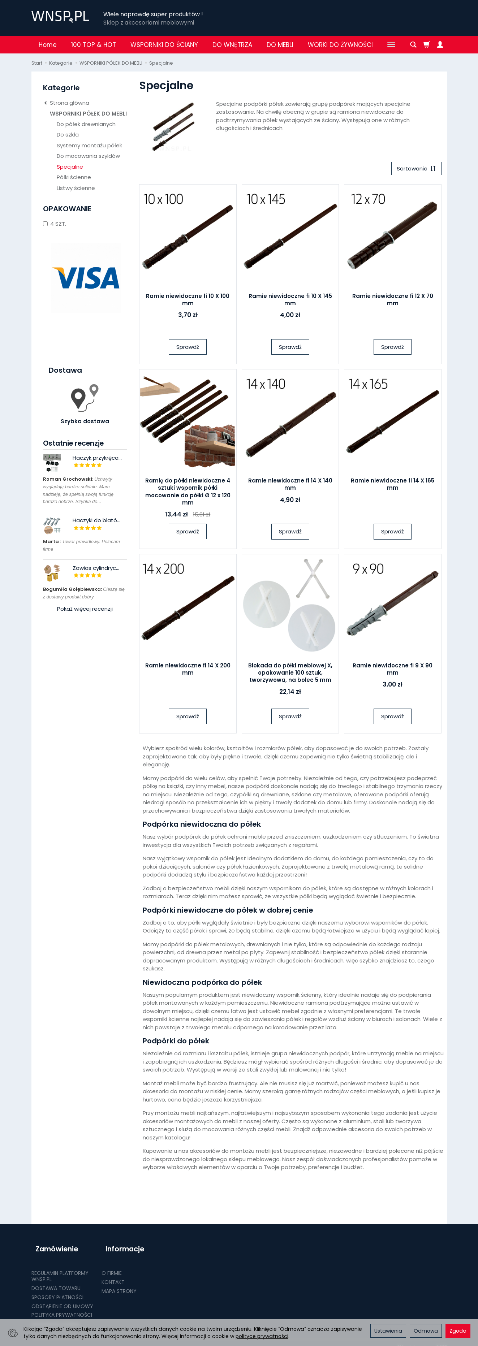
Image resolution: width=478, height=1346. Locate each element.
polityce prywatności (262, 1336)
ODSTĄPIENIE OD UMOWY (62, 1298)
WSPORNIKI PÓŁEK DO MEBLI (88, 113)
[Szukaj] (413, 44)
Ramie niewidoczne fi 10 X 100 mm (187, 301)
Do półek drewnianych (86, 124)
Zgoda (457, 1330)
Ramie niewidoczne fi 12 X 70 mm (392, 301)
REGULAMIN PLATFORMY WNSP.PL (60, 1268)
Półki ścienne (74, 177)
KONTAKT (113, 1274)
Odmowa (426, 1330)
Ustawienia (388, 1330)
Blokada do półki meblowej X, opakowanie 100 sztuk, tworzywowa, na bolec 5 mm (290, 674)
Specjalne (70, 166)
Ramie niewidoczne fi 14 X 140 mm (290, 486)
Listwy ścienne (76, 188)
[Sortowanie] (414, 169)
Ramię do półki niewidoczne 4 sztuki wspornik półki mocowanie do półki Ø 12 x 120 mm (188, 493)
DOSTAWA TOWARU (56, 1280)
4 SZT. (54, 224)
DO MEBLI (280, 44)
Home (48, 44)
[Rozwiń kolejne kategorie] (391, 44)
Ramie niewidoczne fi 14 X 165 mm (392, 486)
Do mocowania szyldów (88, 156)
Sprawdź (187, 348)
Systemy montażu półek (89, 145)
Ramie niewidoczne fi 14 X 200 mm (188, 670)
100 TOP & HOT (93, 44)
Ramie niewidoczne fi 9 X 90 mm (392, 670)
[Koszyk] (427, 44)
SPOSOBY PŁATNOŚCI (57, 1289)
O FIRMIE (112, 1265)
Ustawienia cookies (55, 1316)
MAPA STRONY (119, 1282)
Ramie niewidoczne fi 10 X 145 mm (290, 301)
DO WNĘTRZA (232, 44)
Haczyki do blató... (96, 520)
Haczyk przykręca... (97, 458)
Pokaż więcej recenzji (85, 609)
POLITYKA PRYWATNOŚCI (61, 1307)
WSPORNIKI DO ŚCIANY (164, 44)
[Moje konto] (440, 44)
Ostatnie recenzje (73, 443)
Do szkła (68, 134)
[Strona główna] (60, 17)
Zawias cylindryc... (96, 568)
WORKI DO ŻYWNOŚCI (340, 44)
